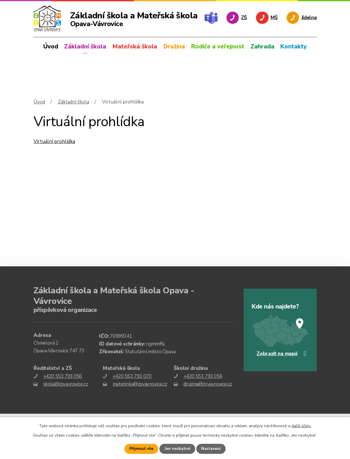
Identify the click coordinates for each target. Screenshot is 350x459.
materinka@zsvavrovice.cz (140, 384)
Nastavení (211, 449)
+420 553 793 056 (62, 376)
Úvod (50, 46)
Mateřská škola (134, 46)
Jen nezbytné (177, 449)
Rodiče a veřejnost (217, 46)
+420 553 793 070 (132, 376)
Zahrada (262, 46)
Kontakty (293, 46)
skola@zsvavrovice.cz (65, 384)
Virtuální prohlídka (54, 141)
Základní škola (85, 46)
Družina (174, 46)
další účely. (301, 426)
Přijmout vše (142, 449)
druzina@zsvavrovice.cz (207, 384)
